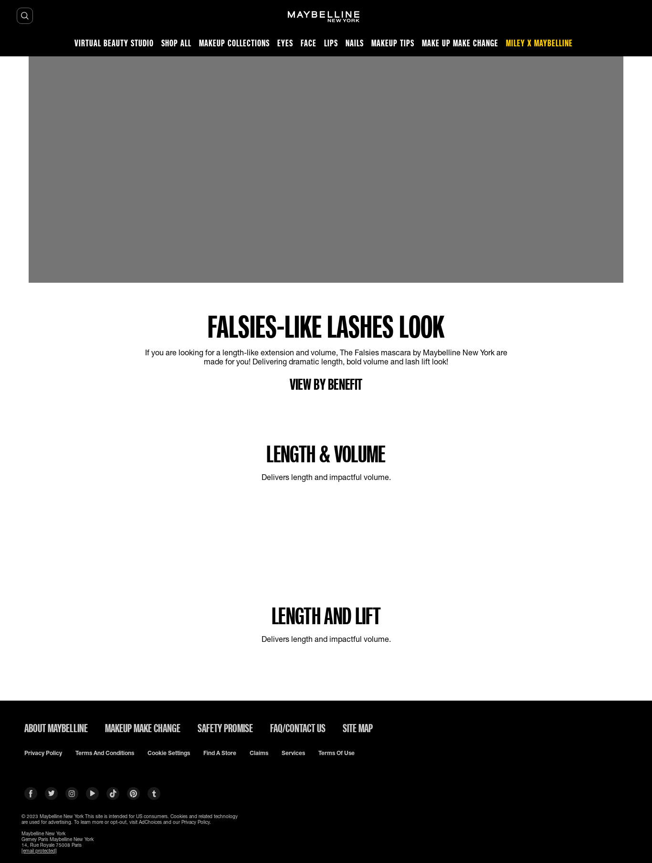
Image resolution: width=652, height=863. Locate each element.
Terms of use (336, 753)
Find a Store (219, 753)
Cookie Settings (168, 753)
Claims (259, 753)
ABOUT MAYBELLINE (56, 728)
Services (293, 753)
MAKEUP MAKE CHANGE (142, 728)
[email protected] (39, 850)
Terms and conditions (104, 753)
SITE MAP (358, 728)
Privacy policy (43, 753)
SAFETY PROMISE (225, 728)
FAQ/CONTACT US (298, 728)
